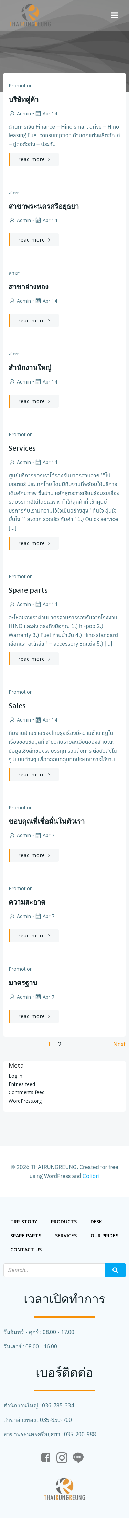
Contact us (26, 1249)
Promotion (21, 85)
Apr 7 (44, 835)
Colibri (91, 1176)
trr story (23, 1221)
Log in (15, 1076)
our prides (104, 1235)
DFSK (96, 1221)
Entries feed (22, 1084)
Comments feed (27, 1092)
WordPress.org (25, 1101)
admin (20, 113)
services (66, 1235)
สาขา (15, 192)
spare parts (25, 1235)
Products (64, 1221)
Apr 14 (45, 113)
